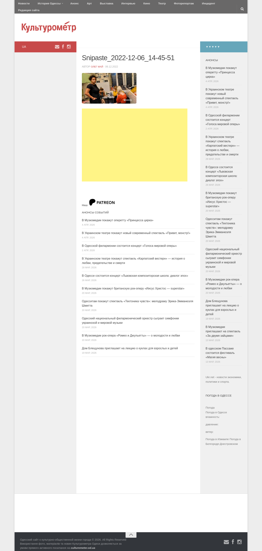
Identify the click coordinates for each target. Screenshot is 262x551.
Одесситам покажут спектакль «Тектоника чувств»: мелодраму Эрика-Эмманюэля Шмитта (220, 223)
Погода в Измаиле (217, 434)
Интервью (111, 4)
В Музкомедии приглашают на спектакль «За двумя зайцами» (223, 327)
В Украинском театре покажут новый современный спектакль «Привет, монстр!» (136, 228)
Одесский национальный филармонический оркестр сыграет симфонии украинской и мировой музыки (224, 253)
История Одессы (44, 4)
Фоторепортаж (158, 4)
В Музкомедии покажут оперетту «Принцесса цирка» (117, 215)
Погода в (216, 407)
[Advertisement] (134, 140)
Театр (139, 4)
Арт (79, 4)
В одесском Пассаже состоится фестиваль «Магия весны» (220, 348)
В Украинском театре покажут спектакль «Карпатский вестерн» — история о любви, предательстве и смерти (222, 141)
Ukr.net (210, 372)
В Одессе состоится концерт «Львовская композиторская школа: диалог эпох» (135, 271)
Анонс (68, 4)
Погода (210, 403)
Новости (22, 4)
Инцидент (179, 4)
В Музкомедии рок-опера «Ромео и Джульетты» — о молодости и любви (131, 330)
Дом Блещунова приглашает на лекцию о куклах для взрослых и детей (130, 343)
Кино (127, 4)
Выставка (93, 4)
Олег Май (97, 62)
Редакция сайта (201, 4)
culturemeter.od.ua (83, 543)
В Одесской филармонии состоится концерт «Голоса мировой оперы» (129, 241)
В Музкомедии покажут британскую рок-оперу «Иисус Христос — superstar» (133, 283)
